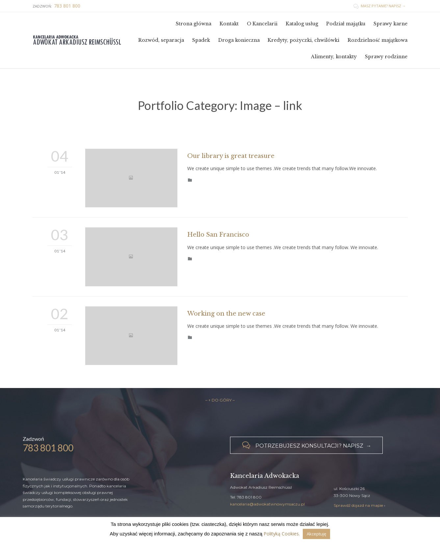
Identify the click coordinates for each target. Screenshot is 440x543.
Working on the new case (226, 313)
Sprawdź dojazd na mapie (358, 505)
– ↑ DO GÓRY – (220, 400)
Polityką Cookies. (282, 533)
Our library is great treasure (230, 156)
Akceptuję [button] (316, 534)
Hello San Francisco (218, 234)
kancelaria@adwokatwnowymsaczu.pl (267, 504)
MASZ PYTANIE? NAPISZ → (379, 5)
